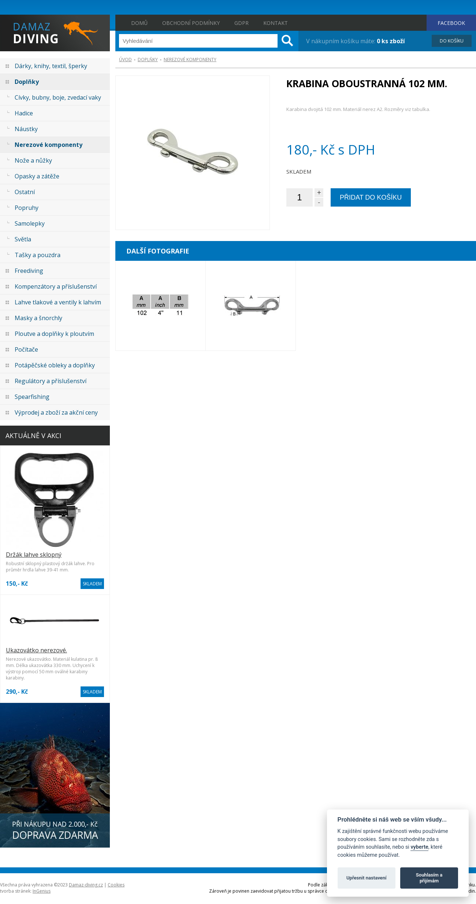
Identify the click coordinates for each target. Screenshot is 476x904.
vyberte (419, 847)
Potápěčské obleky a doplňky (55, 365)
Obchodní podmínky (191, 22)
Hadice (24, 113)
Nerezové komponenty (48, 145)
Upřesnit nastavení (366, 878)
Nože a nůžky (33, 160)
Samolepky (30, 223)
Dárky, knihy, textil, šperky (51, 66)
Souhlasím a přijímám (429, 877)
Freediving (29, 271)
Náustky (26, 129)
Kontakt (275, 22)
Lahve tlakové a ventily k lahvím (58, 302)
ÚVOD (125, 59)
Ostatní (25, 192)
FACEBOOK (451, 22)
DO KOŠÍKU (452, 41)
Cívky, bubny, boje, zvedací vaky (58, 97)
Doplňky (27, 82)
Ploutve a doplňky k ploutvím (54, 334)
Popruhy (26, 208)
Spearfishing (32, 397)
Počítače (26, 349)
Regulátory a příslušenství (50, 381)
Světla (23, 239)
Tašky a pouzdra (37, 255)
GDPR (241, 22)
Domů (139, 22)
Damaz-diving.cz (86, 885)
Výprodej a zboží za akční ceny (56, 412)
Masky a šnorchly (38, 318)
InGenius (42, 891)
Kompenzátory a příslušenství (56, 286)
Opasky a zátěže (37, 176)
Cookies (116, 885)
